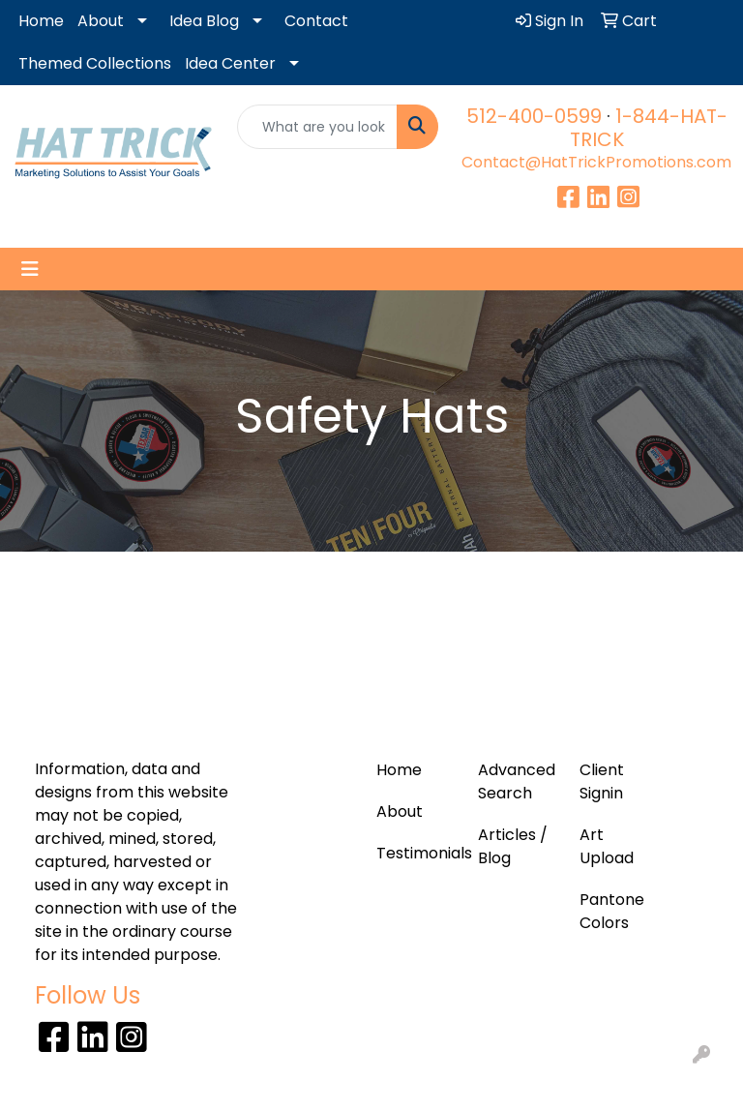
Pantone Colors (612, 911)
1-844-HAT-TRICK (649, 128)
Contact (316, 21)
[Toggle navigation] (30, 269)
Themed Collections (94, 63)
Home (41, 21)
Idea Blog (204, 21)
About (100, 21)
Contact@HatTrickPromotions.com (596, 162)
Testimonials (415, 853)
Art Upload (607, 846)
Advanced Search (516, 781)
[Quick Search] (318, 127)
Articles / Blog (513, 846)
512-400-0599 (534, 116)
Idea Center (230, 63)
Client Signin (602, 781)
